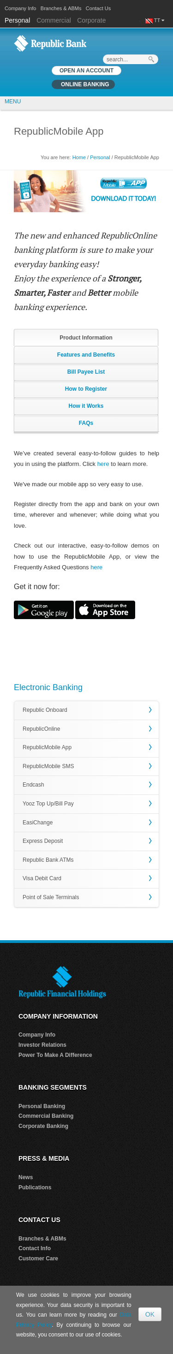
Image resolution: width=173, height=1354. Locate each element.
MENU (13, 101)
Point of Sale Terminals (51, 897)
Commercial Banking (45, 1116)
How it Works (86, 406)
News (25, 1177)
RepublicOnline (41, 729)
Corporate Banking (43, 1126)
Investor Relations (42, 1045)
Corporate (91, 20)
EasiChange (38, 822)
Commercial (53, 20)
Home (79, 157)
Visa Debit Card (42, 878)
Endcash (33, 784)
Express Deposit (43, 841)
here (103, 463)
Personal (18, 20)
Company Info (20, 8)
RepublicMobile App (47, 747)
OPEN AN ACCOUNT (86, 70)
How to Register (86, 389)
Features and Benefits (86, 355)
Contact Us (98, 8)
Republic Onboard (45, 710)
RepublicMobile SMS (48, 766)
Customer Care (38, 1258)
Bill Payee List (86, 372)
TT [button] (159, 20)
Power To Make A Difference (55, 1055)
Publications (34, 1187)
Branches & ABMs (61, 8)
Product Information (86, 337)
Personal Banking (41, 1106)
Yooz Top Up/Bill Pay (48, 803)
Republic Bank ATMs (48, 860)
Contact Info (34, 1248)
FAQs (86, 423)
